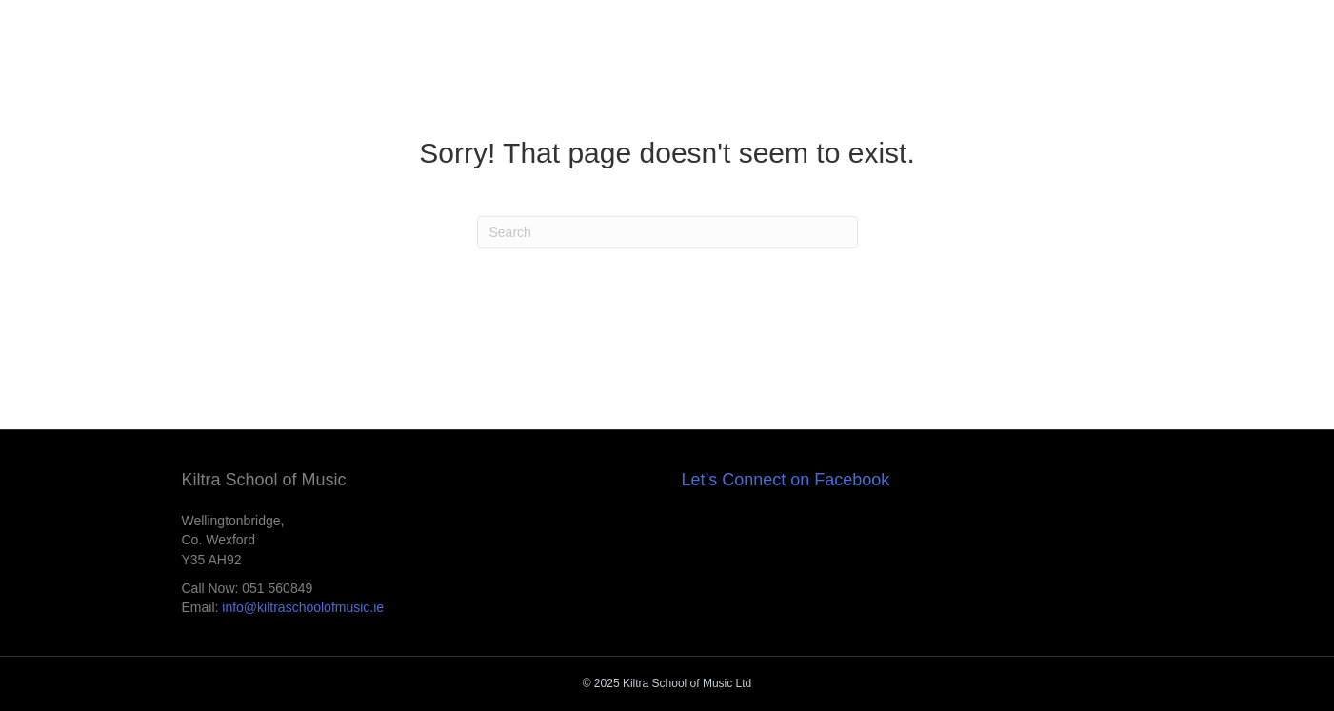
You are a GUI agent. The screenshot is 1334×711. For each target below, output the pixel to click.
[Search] (667, 232)
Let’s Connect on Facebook (786, 479)
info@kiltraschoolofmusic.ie (303, 607)
